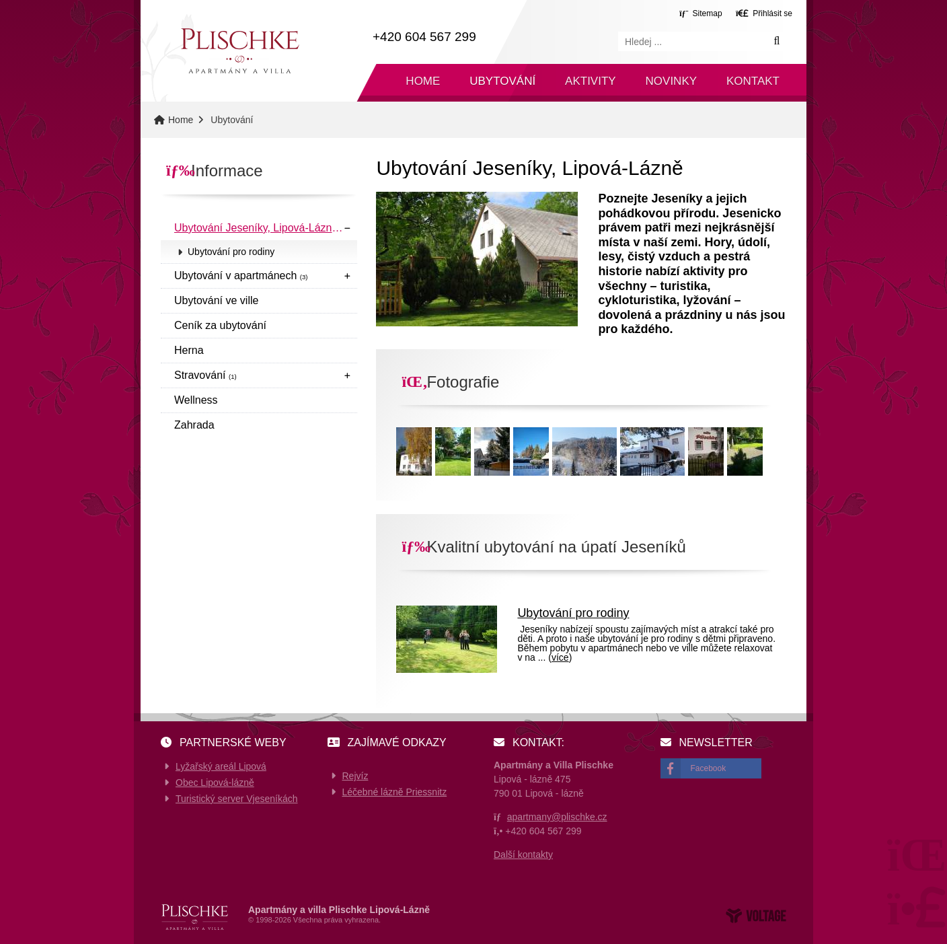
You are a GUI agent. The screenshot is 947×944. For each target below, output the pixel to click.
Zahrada (194, 425)
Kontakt (753, 81)
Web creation (756, 915)
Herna (189, 350)
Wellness (196, 400)
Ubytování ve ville (216, 300)
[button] (764, 13)
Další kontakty (523, 854)
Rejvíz (355, 775)
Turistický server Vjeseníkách (237, 798)
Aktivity (590, 81)
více (560, 657)
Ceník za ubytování (220, 325)
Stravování (205, 375)
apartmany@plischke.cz (557, 816)
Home (239, 51)
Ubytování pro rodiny (231, 251)
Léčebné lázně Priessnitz (394, 792)
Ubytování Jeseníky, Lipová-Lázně (261, 227)
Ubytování (502, 81)
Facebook (708, 768)
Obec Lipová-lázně (215, 782)
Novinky (671, 81)
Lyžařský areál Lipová (221, 766)
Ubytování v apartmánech (241, 275)
